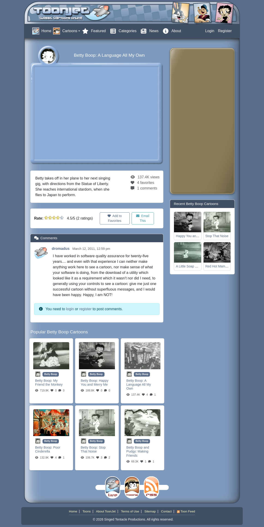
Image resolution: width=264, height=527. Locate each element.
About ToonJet (106, 511)
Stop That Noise (93, 449)
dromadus (61, 249)
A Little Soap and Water (193, 266)
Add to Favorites (115, 218)
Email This (142, 218)
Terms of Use (130, 511)
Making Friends (137, 453)
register (85, 309)
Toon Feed (186, 511)
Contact (166, 511)
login (70, 309)
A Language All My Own (138, 385)
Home (73, 511)
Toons (86, 511)
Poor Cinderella (47, 449)
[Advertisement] (192, 121)
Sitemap (150, 511)
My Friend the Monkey (49, 382)
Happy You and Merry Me (94, 382)
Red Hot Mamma (217, 266)
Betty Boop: (44, 380)
